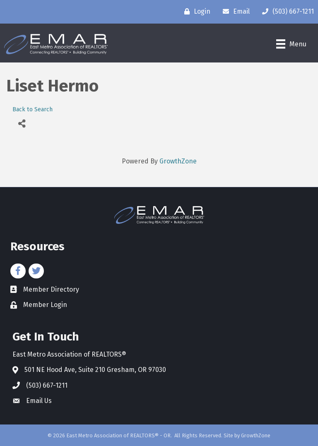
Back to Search (32, 109)
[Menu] (291, 44)
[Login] (195, 11)
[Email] (234, 11)
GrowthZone (178, 161)
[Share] (21, 123)
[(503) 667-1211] (286, 11)
